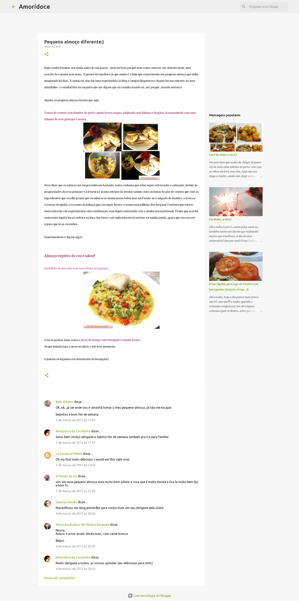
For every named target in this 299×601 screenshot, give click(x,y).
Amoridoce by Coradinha (73, 431)
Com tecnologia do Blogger (149, 595)
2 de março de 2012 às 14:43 (75, 465)
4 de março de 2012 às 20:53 (75, 569)
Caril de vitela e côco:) (223, 154)
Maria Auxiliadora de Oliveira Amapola (82, 524)
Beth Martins (64, 402)
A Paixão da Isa (66, 476)
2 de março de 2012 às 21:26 (75, 491)
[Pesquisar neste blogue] (268, 6)
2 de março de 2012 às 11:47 (75, 442)
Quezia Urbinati (66, 502)
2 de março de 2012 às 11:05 (75, 420)
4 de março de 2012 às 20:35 (75, 546)
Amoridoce (34, 6)
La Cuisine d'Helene (69, 453)
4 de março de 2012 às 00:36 (75, 513)
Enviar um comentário (59, 578)
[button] (46, 54)
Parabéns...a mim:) (220, 219)
